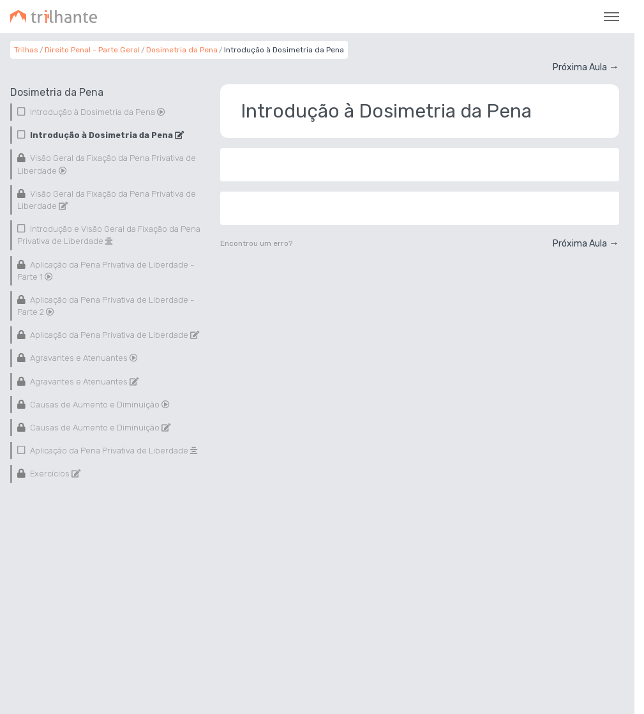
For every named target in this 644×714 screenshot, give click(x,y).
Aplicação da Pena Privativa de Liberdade (113, 335)
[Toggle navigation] (611, 16)
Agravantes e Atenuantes (83, 358)
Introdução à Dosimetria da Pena (96, 112)
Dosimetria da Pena (182, 49)
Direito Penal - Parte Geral (92, 49)
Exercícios (54, 473)
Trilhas (26, 49)
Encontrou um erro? (256, 243)
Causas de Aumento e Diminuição (99, 404)
